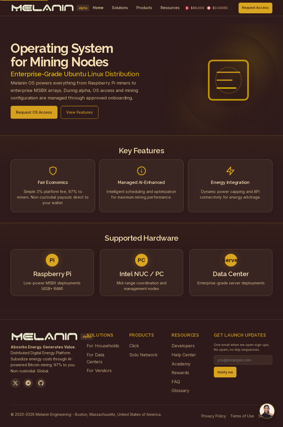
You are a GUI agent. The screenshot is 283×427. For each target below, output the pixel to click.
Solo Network (143, 354)
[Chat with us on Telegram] (267, 411)
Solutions (120, 7)
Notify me (225, 372)
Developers (183, 345)
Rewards (180, 372)
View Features (79, 114)
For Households (103, 345)
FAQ (176, 381)
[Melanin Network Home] (49, 8)
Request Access (255, 8)
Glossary (180, 390)
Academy (181, 363)
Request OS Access (34, 114)
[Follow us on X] (15, 383)
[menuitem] (120, 8)
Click (134, 345)
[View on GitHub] (41, 383)
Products (144, 7)
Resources (170, 7)
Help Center (184, 354)
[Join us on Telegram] (28, 383)
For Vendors (99, 370)
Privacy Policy (213, 416)
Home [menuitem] (98, 7)
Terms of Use (242, 416)
